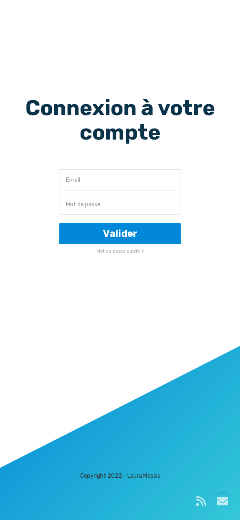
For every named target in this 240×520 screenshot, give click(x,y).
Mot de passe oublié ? (120, 251)
